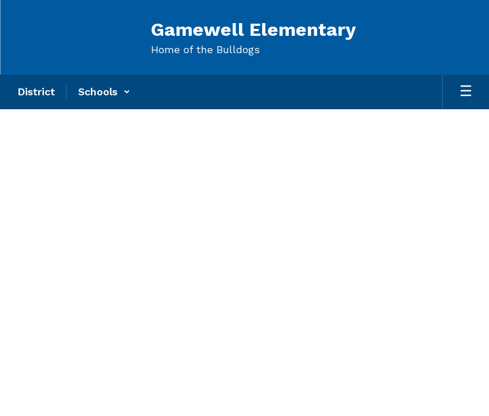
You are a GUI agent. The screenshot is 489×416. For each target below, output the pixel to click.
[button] (104, 92)
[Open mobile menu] (466, 92)
